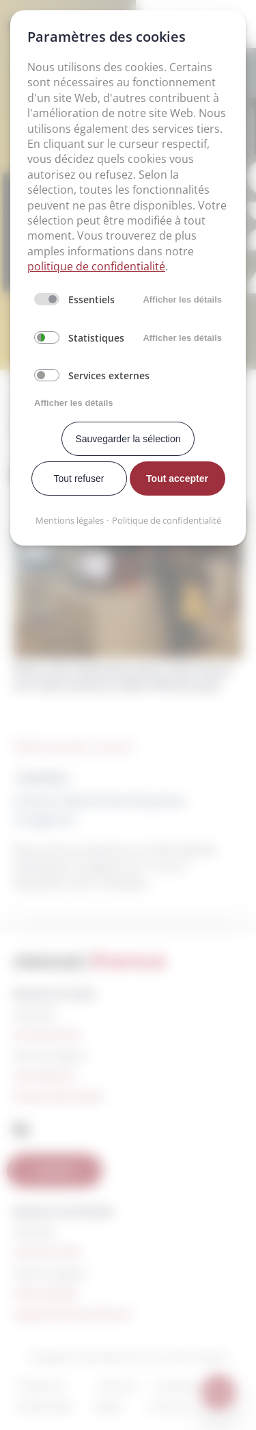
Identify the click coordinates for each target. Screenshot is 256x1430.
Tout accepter (177, 478)
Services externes (109, 375)
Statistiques (96, 337)
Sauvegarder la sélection (127, 438)
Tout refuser (79, 478)
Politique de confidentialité (166, 520)
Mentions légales (69, 520)
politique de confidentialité (96, 266)
